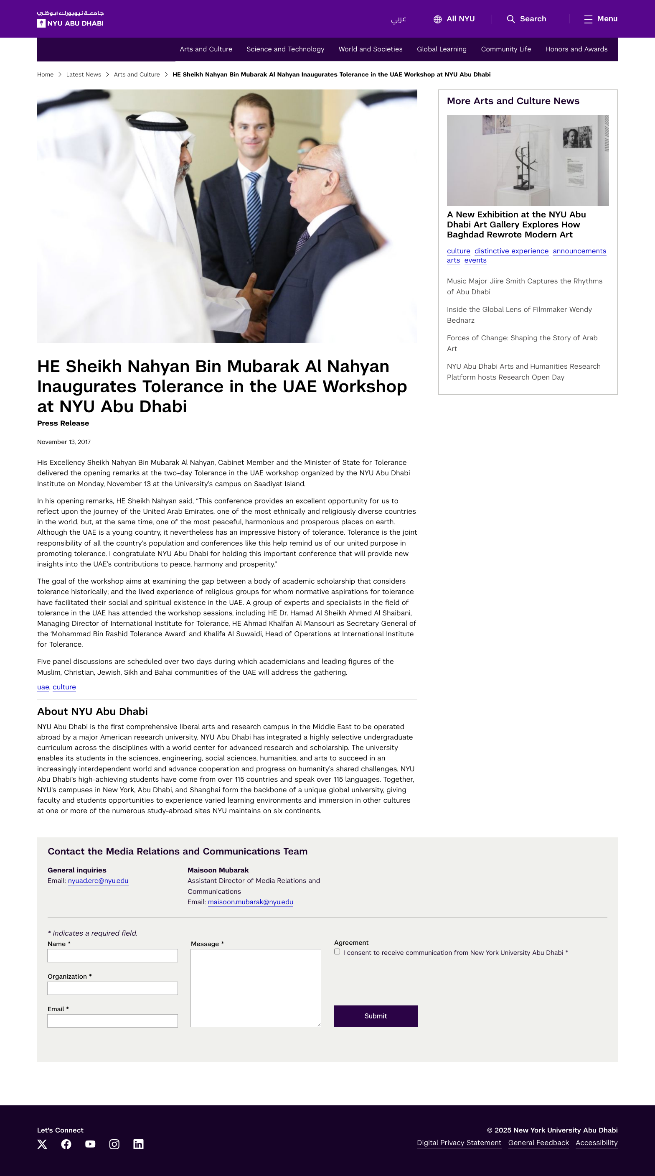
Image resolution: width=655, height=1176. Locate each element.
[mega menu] (598, 18)
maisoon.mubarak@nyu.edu (251, 902)
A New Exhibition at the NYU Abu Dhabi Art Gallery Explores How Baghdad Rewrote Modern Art (516, 224)
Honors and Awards (577, 49)
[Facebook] (66, 1145)
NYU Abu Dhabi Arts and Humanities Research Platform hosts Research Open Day (524, 372)
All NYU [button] (452, 19)
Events (476, 260)
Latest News (84, 75)
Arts (453, 260)
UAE (43, 686)
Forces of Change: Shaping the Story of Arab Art (522, 343)
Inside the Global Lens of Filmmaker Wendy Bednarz (519, 315)
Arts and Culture (206, 49)
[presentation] (397, 980)
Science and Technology (285, 49)
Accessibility (597, 1142)
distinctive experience (512, 250)
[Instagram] (114, 1145)
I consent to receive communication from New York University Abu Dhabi (455, 952)
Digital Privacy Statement (459, 1142)
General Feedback (538, 1142)
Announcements (579, 250)
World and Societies (371, 49)
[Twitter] (42, 1145)
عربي (398, 19)
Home (45, 75)
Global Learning (442, 49)
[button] (529, 19)
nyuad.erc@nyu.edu (98, 880)
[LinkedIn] (138, 1145)
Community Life (506, 49)
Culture (64, 686)
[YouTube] (90, 1145)
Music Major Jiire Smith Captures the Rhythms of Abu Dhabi (525, 286)
